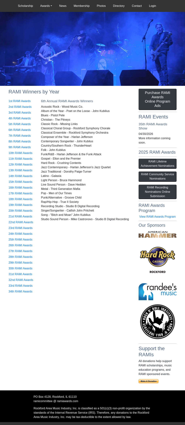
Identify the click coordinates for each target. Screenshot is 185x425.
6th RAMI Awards (19, 129)
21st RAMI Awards (20, 216)
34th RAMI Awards (20, 291)
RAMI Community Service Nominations (157, 176)
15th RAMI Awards (20, 181)
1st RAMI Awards (19, 101)
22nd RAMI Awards (20, 222)
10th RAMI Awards (20, 153)
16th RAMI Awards (20, 187)
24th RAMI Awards (20, 233)
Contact (137, 5)
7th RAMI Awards (19, 135)
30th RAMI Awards (20, 268)
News (62, 5)
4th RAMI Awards (19, 118)
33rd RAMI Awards (20, 285)
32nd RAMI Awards (20, 279)
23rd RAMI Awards (20, 228)
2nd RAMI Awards (20, 106)
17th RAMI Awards (20, 193)
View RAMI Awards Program (157, 216)
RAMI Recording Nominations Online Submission (157, 192)
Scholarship (26, 5)
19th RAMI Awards (20, 204)
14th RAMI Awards (20, 176)
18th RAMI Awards (20, 199)
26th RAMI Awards (20, 245)
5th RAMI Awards (19, 124)
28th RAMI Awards (20, 256)
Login (152, 5)
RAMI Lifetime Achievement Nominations (157, 163)
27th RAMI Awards (20, 251)
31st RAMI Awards (20, 274)
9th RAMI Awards (19, 147)
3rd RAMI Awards (19, 112)
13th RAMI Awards (20, 170)
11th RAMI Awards (20, 158)
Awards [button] (45, 5)
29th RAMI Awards (20, 262)
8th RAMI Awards (19, 141)
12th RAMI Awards (20, 164)
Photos (101, 5)
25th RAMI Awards (20, 239)
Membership (82, 5)
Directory (119, 5)
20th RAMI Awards (20, 210)
